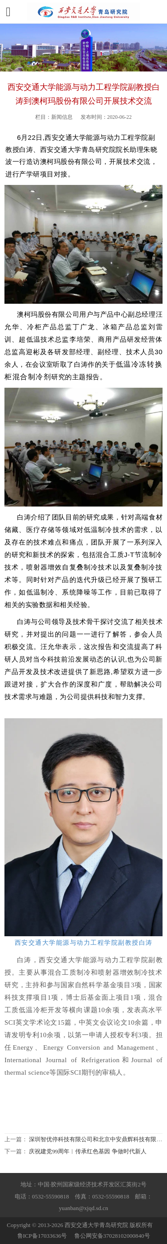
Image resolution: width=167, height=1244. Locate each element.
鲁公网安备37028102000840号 (112, 1235)
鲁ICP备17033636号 (42, 1235)
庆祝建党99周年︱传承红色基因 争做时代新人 (87, 1151)
